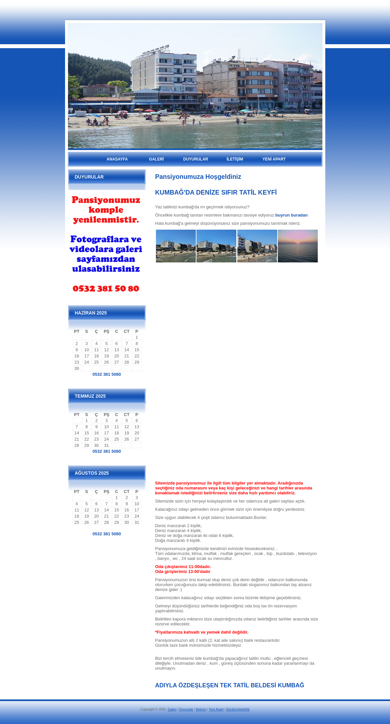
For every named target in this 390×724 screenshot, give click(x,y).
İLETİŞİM (235, 159)
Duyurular (186, 709)
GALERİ (156, 159)
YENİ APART (274, 159)
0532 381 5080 (107, 374)
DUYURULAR (195, 159)
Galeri (172, 709)
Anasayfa (117, 159)
